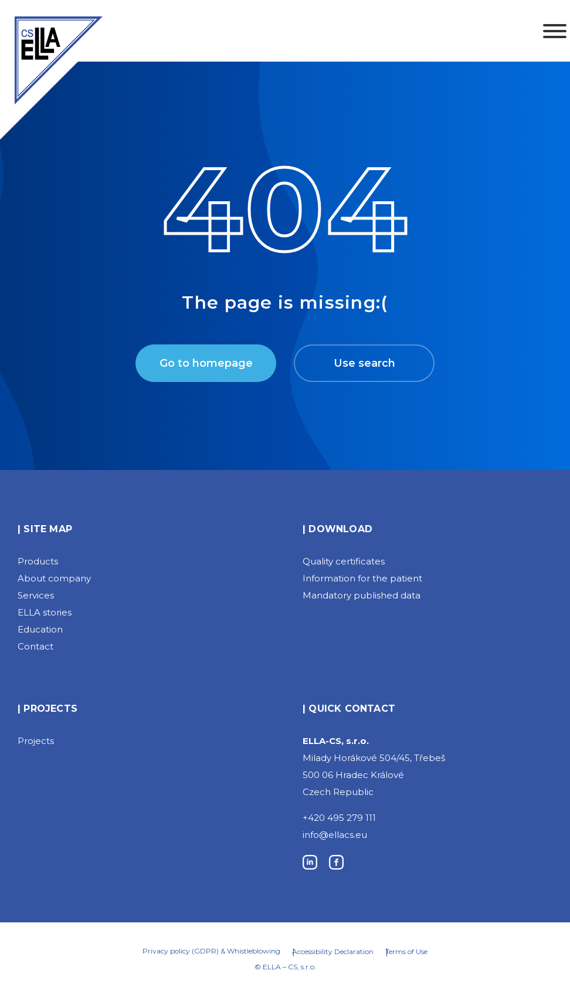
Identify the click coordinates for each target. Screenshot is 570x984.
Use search (364, 363)
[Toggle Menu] (554, 31)
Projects (36, 740)
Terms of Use (406, 952)
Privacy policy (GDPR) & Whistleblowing (211, 950)
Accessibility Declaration (333, 952)
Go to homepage (206, 363)
